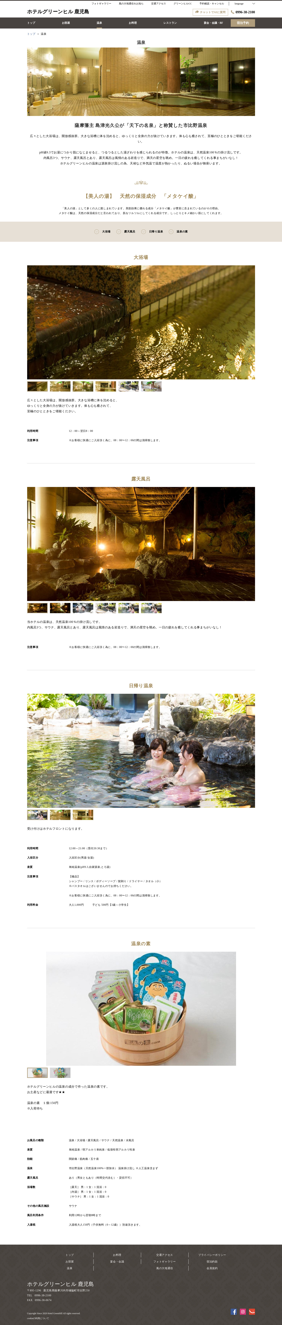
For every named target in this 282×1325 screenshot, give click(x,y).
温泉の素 (178, 231)
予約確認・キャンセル (211, 3)
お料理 (117, 1255)
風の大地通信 (164, 1268)
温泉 (69, 1268)
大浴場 (102, 231)
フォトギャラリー (164, 1261)
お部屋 (70, 1261)
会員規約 (212, 1268)
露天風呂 (125, 231)
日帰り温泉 (152, 231)
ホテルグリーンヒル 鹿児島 (60, 1284)
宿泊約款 (212, 1261)
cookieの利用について (38, 1318)
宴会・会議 (117, 1261)
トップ (70, 1255)
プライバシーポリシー (212, 1255)
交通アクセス (164, 1255)
